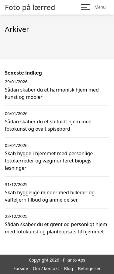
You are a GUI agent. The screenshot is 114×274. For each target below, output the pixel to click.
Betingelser (89, 268)
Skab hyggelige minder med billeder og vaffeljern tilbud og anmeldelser (50, 196)
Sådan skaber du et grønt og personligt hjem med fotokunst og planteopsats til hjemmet (56, 228)
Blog (68, 268)
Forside (20, 268)
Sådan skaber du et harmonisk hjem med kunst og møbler (52, 93)
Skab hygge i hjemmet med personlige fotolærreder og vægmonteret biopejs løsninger (49, 160)
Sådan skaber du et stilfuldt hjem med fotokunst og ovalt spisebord (48, 125)
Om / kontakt (46, 268)
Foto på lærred (30, 7)
